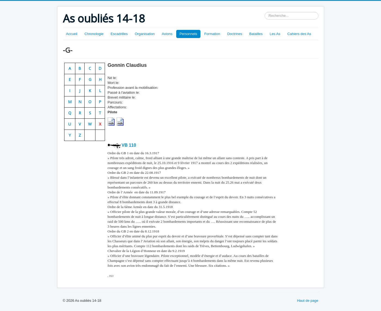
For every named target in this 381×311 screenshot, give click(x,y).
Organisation (145, 34)
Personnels (188, 34)
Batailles (255, 34)
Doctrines (234, 34)
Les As (275, 34)
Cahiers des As (299, 34)
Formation (212, 34)
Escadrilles (119, 34)
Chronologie (93, 34)
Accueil (72, 34)
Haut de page (307, 301)
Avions (167, 34)
